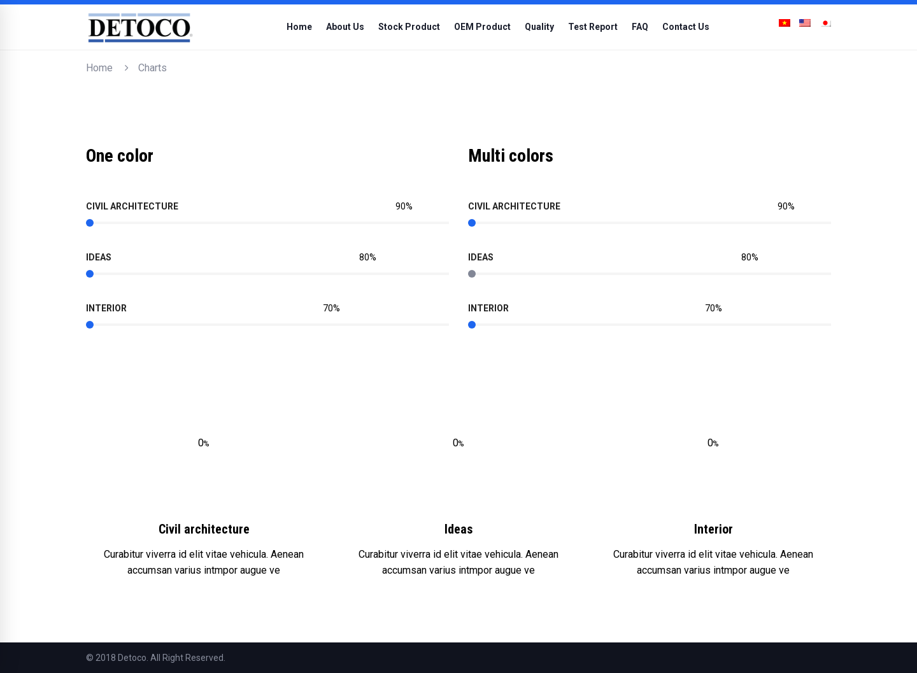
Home (99, 68)
